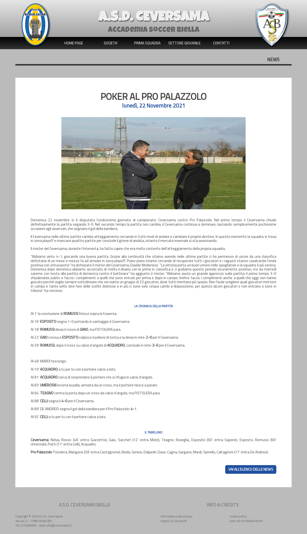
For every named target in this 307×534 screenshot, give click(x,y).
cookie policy (238, 516)
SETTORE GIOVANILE (184, 43)
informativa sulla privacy (176, 516)
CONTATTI (221, 43)
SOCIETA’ (111, 43)
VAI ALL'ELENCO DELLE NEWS (250, 469)
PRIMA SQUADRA (147, 43)
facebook (181, 520)
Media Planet (254, 520)
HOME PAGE (73, 43)
